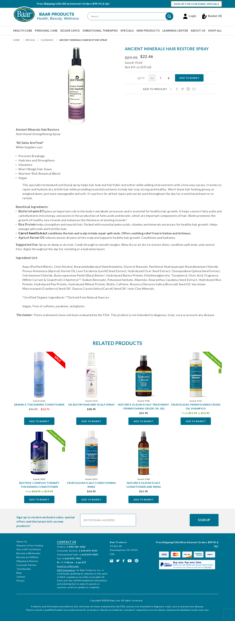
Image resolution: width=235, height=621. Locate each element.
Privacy (20, 580)
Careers (20, 576)
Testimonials (23, 568)
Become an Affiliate (27, 557)
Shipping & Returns (27, 561)
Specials (127, 30)
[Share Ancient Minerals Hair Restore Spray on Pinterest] (188, 89)
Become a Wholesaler (28, 553)
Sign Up (204, 520)
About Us (198, 30)
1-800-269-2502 (75, 546)
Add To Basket (39, 421)
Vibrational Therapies (100, 30)
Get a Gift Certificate (28, 549)
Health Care (22, 30)
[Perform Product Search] (169, 16)
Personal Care (46, 30)
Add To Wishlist (155, 89)
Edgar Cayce (70, 30)
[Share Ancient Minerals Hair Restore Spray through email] (193, 89)
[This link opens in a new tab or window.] (111, 560)
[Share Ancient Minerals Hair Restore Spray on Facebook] (176, 89)
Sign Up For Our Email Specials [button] (196, 3)
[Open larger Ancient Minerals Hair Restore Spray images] (76, 86)
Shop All (215, 30)
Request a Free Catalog (29, 545)
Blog (19, 572)
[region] (23, 85)
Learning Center (175, 30)
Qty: (142, 78)
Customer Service (26, 565)
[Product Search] (130, 16)
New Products (148, 30)
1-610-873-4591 (88, 550)
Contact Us (66, 542)
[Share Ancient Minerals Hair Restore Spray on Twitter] (182, 89)
